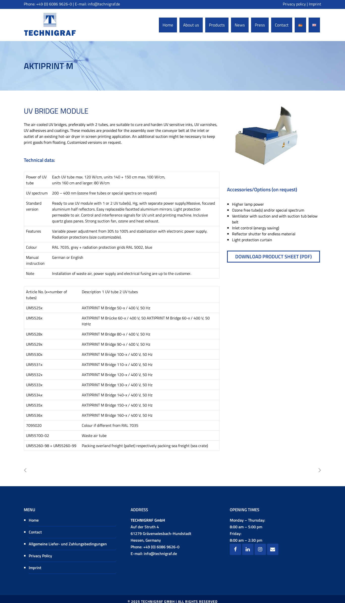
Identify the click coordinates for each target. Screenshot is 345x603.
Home (34, 520)
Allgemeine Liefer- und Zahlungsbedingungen (68, 544)
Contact (35, 532)
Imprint (315, 4)
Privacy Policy (40, 556)
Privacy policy (294, 4)
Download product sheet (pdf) (273, 256)
